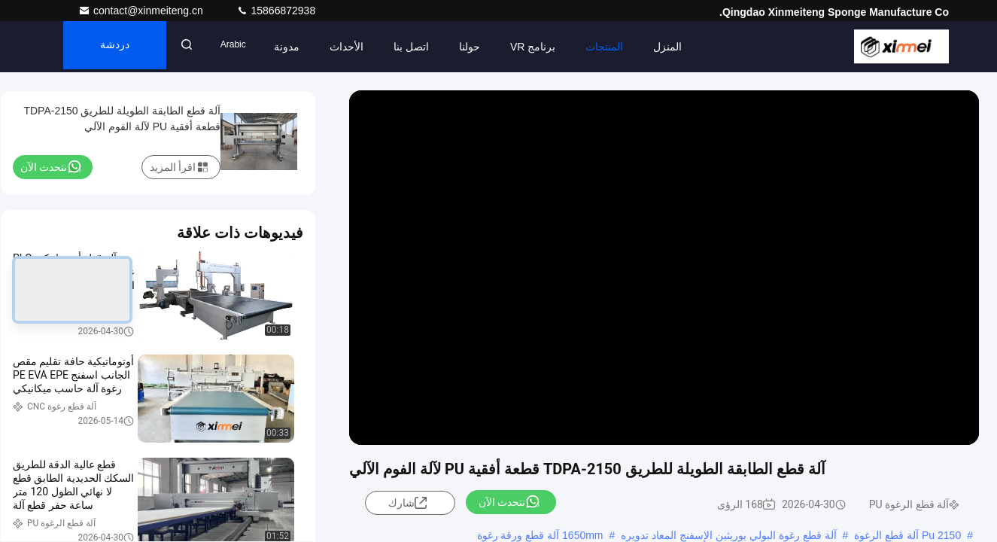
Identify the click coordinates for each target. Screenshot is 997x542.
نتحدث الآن (509, 501)
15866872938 (276, 11)
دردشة (123, 47)
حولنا (488, 47)
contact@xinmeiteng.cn (142, 11)
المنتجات (623, 47)
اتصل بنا (430, 47)
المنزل (686, 47)
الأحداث (365, 47)
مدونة (305, 47)
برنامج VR (551, 47)
